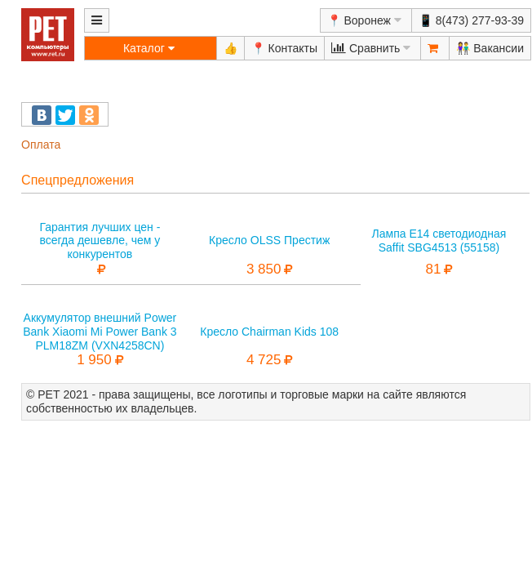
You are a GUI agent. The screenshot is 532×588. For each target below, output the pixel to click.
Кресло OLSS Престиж (269, 240)
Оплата (40, 144)
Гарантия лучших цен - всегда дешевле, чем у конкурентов (99, 240)
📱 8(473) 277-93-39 (471, 20)
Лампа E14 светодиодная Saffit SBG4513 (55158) (439, 240)
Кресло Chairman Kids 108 (269, 331)
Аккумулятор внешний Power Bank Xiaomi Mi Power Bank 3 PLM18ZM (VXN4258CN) (99, 331)
